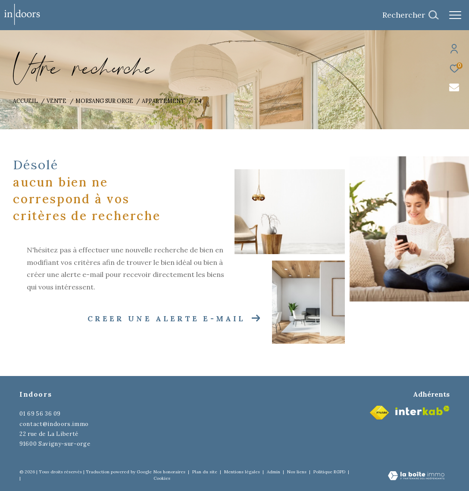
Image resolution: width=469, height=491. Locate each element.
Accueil (25, 100)
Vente (56, 100)
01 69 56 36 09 (40, 413)
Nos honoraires (169, 472)
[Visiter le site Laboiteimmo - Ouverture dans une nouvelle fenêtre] (416, 476)
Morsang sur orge (104, 100)
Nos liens (297, 472)
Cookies (161, 478)
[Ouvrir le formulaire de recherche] (410, 15)
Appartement (163, 100)
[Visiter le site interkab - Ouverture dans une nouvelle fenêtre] (422, 410)
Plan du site (205, 472)
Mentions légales (242, 472)
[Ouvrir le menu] (455, 15)
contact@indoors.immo (54, 424)
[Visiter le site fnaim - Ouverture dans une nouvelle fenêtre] (379, 413)
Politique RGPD (329, 472)
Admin (274, 472)
